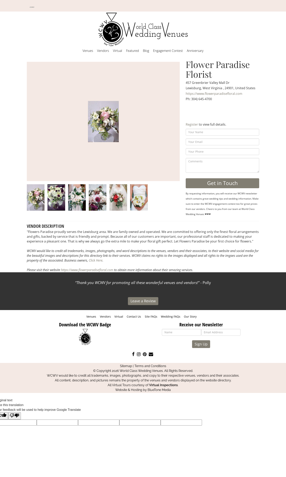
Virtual (117, 50)
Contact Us (134, 316)
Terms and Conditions (150, 366)
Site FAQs (151, 316)
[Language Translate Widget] (32, 7)
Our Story (190, 316)
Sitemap (126, 366)
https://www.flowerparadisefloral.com (214, 93)
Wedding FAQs (170, 316)
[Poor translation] (14, 416)
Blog (146, 50)
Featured (132, 50)
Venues (88, 50)
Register (192, 124)
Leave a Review (143, 301)
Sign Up (201, 344)
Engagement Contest (168, 50)
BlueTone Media (159, 390)
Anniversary (195, 50)
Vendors (103, 50)
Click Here (95, 260)
